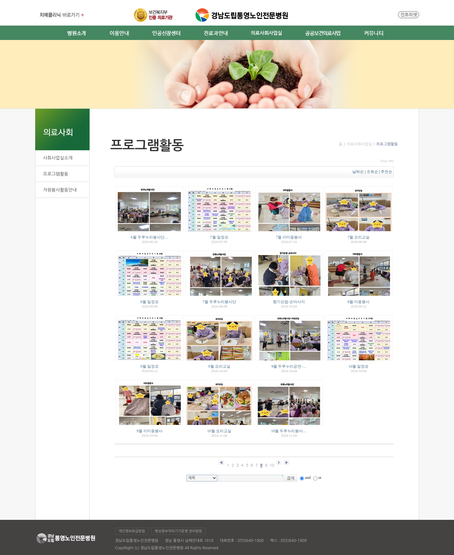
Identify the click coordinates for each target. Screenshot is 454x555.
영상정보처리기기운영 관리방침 (178, 531)
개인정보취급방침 (132, 531)
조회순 (372, 171)
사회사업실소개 (58, 158)
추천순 (387, 171)
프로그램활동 (55, 174)
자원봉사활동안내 (60, 190)
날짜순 (358, 171)
